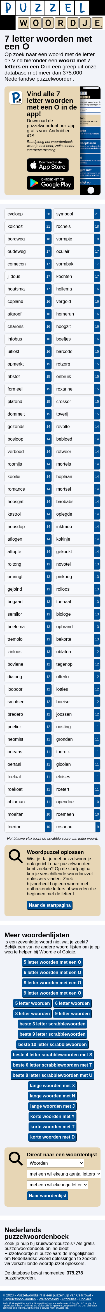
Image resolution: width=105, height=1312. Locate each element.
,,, (55, 1163)
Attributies (68, 1299)
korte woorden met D (52, 1137)
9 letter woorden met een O (52, 993)
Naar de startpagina (50, 905)
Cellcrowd (83, 1295)
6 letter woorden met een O (52, 972)
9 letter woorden (72, 1013)
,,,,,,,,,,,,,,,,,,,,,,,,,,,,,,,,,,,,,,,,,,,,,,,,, (64, 1174)
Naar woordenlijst (47, 1195)
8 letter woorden (32, 1013)
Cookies (86, 1299)
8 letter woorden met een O (52, 982)
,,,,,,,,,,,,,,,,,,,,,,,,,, (57, 1185)
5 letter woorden (32, 1003)
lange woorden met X (52, 1085)
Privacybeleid (49, 1299)
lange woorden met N (52, 1096)
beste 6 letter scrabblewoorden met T (52, 1065)
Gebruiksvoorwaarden (19, 1299)
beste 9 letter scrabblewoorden (53, 1034)
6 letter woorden (72, 1003)
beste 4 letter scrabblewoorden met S (52, 1054)
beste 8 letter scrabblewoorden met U (52, 1075)
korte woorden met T (52, 1126)
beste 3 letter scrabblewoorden (53, 1024)
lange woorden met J (52, 1106)
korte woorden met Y (53, 1116)
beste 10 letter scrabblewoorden (52, 1044)
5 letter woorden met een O (52, 962)
